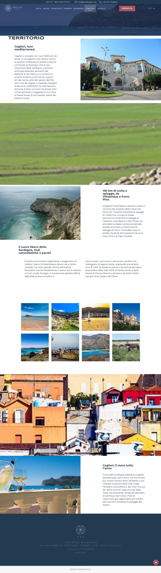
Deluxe (46, 8)
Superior (68, 8)
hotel (38, 8)
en (154, 8)
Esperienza (78, 8)
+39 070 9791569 (107, 2)
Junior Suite (56, 8)
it (149, 8)
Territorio (90, 8)
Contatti (101, 8)
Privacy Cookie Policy (80, 569)
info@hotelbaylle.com (110, 545)
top (156, 562)
